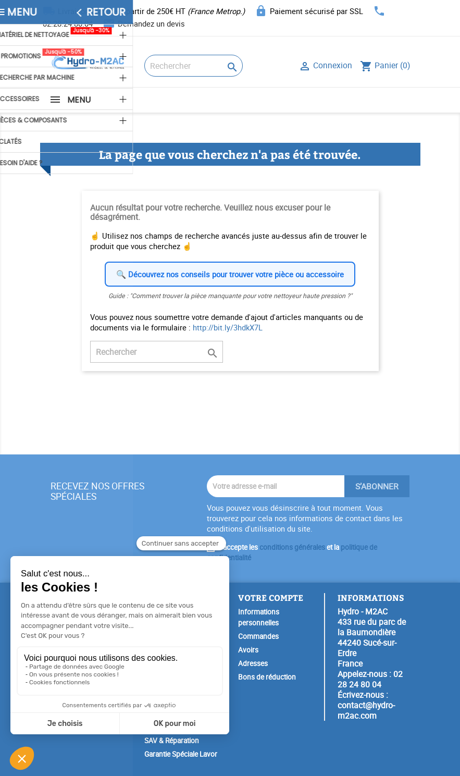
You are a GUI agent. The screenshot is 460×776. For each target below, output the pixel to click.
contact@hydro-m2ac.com (366, 710)
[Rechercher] (193, 66)
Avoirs (248, 650)
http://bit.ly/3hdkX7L (228, 327)
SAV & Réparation (171, 740)
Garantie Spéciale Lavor (180, 754)
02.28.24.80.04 (68, 23)
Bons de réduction (267, 677)
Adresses (253, 663)
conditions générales (292, 547)
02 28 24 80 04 (370, 679)
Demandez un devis (151, 23)
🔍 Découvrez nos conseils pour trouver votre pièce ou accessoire (230, 274)
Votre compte (270, 597)
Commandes (258, 636)
